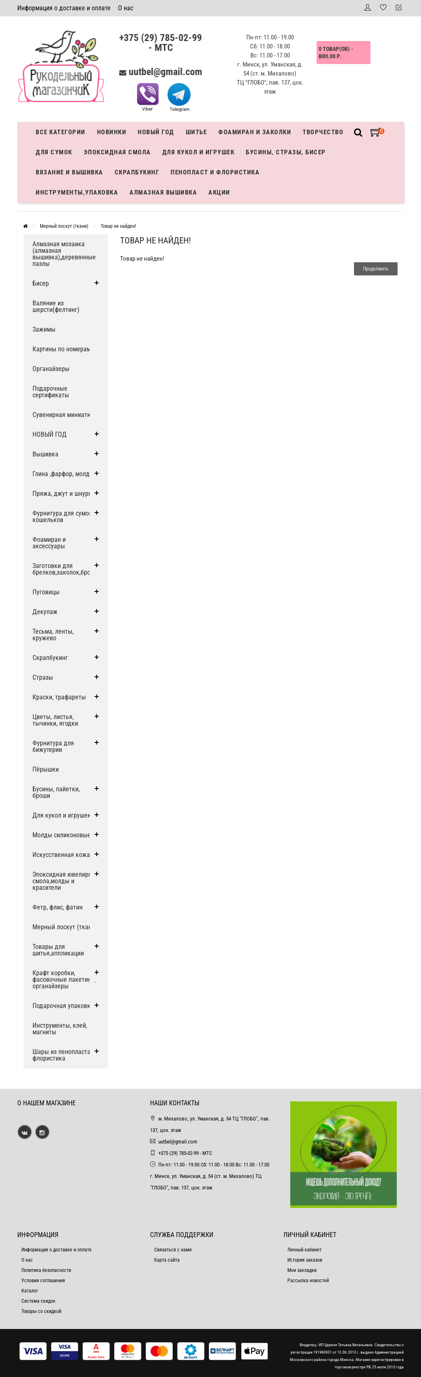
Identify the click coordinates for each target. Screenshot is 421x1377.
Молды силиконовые (61, 835)
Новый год (156, 132)
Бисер (40, 283)
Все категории (61, 132)
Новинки (112, 132)
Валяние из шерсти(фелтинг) (55, 306)
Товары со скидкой (41, 1311)
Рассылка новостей (308, 1280)
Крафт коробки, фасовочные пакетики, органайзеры (64, 979)
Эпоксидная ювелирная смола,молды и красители (65, 881)
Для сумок (54, 152)
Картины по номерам (61, 349)
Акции (219, 192)
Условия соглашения (43, 1280)
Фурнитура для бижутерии (53, 746)
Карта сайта (167, 1260)
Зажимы (44, 329)
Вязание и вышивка (69, 172)
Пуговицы (46, 592)
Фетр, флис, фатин (57, 907)
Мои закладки (302, 1270)
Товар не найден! (118, 226)
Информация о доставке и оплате (64, 8)
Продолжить (376, 269)
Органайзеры (50, 369)
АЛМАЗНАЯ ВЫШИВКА (163, 192)
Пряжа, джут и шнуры (62, 493)
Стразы (42, 677)
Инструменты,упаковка (77, 192)
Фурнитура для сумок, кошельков (62, 516)
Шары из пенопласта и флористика (63, 1055)
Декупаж (45, 612)
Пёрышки (45, 769)
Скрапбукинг (137, 172)
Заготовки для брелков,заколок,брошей (67, 569)
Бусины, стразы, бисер (286, 152)
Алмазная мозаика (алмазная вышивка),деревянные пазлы (64, 254)
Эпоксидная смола (117, 152)
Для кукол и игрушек (198, 152)
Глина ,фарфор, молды (63, 474)
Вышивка (45, 454)
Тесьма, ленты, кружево (53, 635)
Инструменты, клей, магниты (59, 1029)
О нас (125, 8)
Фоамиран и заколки (254, 132)
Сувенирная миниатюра (65, 415)
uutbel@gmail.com (165, 72)
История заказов (304, 1260)
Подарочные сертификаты (50, 392)
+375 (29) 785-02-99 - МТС (160, 42)
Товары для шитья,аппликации (58, 950)
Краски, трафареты (59, 697)
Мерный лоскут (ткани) (64, 226)
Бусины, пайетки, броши (56, 792)
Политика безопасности (46, 1270)
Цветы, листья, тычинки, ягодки (55, 720)
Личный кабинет (304, 1250)
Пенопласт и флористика (215, 172)
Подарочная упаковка (63, 1006)
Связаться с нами (173, 1250)
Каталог (29, 1291)
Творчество (323, 132)
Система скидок (38, 1301)
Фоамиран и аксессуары (49, 543)
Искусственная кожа (61, 855)
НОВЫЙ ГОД (49, 434)
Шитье (196, 132)
